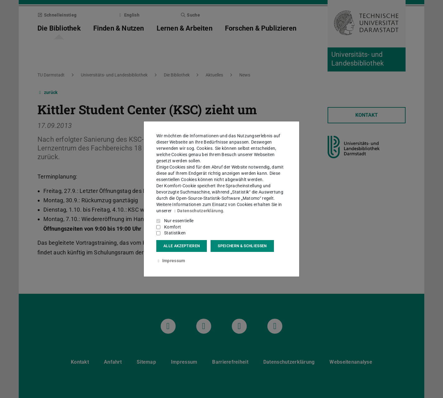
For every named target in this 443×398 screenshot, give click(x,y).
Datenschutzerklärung (198, 210)
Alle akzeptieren (181, 246)
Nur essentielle (179, 220)
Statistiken (175, 232)
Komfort (172, 226)
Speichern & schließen (242, 246)
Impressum (170, 260)
